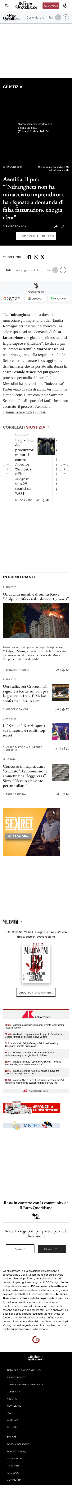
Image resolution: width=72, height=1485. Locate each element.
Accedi (20, 1248)
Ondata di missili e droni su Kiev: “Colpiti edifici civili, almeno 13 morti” (36, 596)
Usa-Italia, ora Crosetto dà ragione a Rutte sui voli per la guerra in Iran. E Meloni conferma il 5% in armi (25, 694)
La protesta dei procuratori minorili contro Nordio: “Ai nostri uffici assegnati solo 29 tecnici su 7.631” (24, 466)
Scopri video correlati (36, 236)
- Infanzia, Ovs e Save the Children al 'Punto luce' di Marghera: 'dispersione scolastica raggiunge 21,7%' (34, 1081)
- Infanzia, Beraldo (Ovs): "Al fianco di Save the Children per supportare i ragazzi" (32, 1072)
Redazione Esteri (16, 670)
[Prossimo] (64, 469)
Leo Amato (23, 500)
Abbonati (51, 5)
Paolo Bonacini (15, 226)
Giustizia (12, 86)
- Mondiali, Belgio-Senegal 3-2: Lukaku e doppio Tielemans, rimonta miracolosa (32, 1044)
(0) (46, 500)
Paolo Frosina (14, 794)
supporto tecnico (21, 1328)
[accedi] (65, 5)
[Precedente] (7, 469)
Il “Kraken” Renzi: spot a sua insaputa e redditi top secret (24, 730)
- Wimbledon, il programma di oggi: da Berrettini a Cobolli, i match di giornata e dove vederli (33, 1035)
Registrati (52, 1248)
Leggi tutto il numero (36, 992)
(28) (65, 226)
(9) (65, 794)
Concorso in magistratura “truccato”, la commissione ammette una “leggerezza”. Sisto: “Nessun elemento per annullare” (25, 775)
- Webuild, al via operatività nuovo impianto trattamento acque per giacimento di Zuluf (30, 1054)
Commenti (12, 257)
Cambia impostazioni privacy (25, 1384)
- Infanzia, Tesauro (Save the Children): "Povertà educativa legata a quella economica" (33, 1063)
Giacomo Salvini (15, 709)
